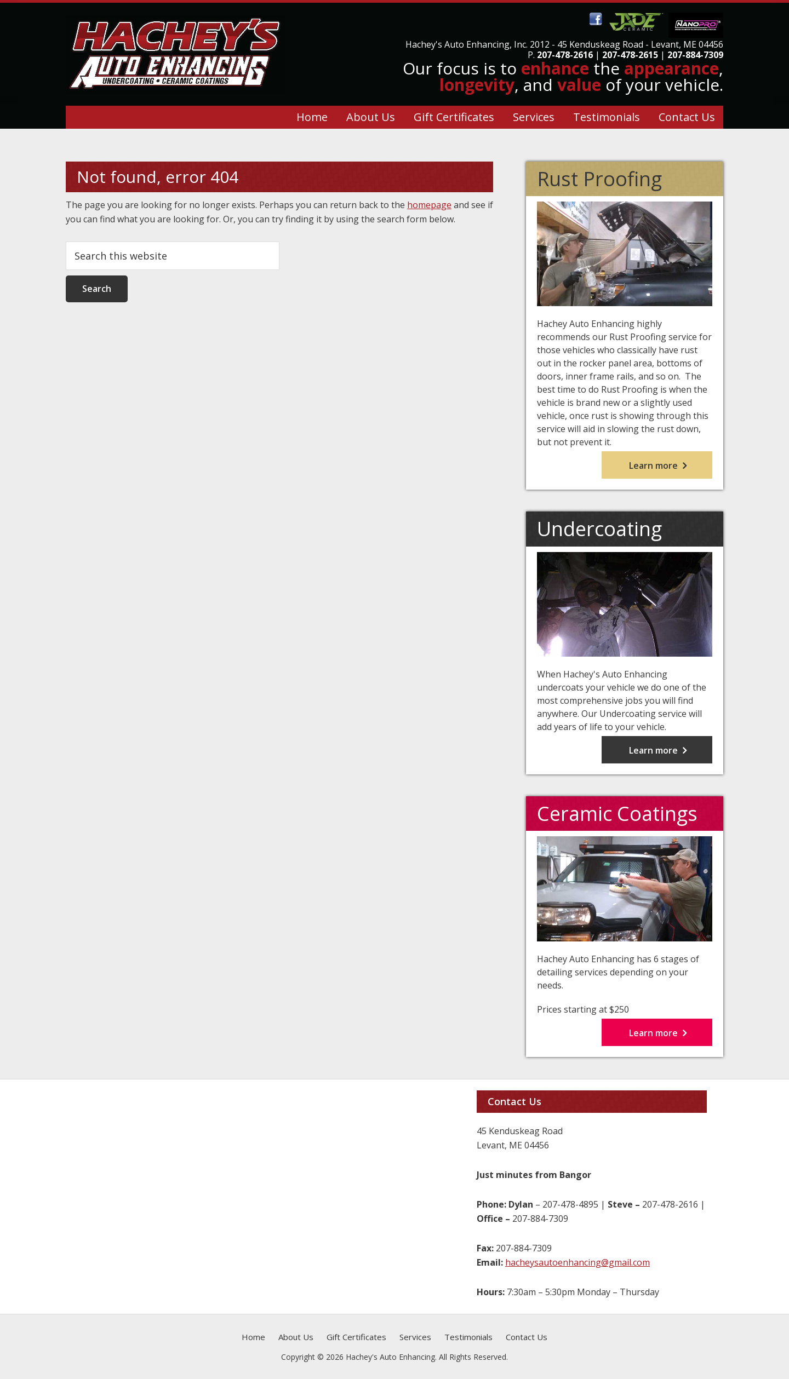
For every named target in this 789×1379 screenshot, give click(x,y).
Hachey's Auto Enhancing (457, 44)
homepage (429, 205)
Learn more (670, 467)
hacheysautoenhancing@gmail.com (577, 1262)
